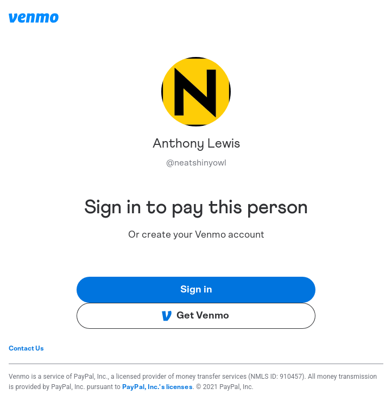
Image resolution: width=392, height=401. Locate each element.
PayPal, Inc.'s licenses (157, 387)
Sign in (196, 290)
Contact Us (26, 348)
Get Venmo (195, 315)
